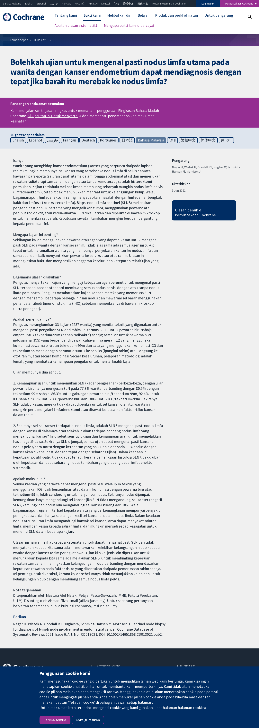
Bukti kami (40, 40)
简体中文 (142, 3)
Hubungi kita (187, 666)
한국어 (226, 140)
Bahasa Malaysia (12, 3)
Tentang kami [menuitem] (66, 15)
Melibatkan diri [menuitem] (119, 15)
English (29, 3)
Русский (80, 3)
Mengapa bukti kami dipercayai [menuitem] (129, 25)
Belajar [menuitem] (143, 15)
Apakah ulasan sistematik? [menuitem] (76, 25)
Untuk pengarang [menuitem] (218, 15)
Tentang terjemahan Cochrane (168, 3)
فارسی (53, 3)
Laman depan (19, 40)
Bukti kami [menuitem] (92, 15)
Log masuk (207, 3)
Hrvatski (93, 3)
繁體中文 (128, 3)
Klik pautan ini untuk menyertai (53, 115)
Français (66, 3)
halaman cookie (191, 707)
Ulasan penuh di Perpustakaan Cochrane (195, 212)
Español (41, 3)
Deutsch (106, 3)
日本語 (127, 140)
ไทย (116, 3)
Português (108, 140)
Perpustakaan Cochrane (239, 3)
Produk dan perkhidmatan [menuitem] (176, 15)
